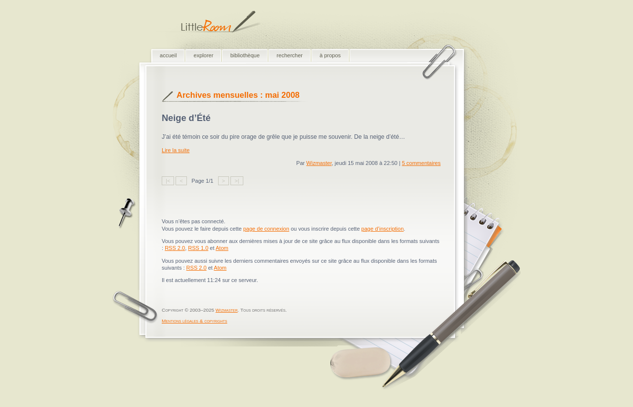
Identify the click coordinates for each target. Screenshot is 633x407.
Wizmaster (318, 163)
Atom (222, 248)
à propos (330, 55)
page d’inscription (383, 229)
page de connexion (266, 229)
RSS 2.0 (175, 248)
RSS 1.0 (198, 248)
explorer (204, 55)
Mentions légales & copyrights (194, 321)
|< (168, 181)
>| (236, 181)
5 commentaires (421, 163)
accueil (168, 55)
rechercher (289, 55)
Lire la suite (175, 150)
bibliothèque (245, 55)
